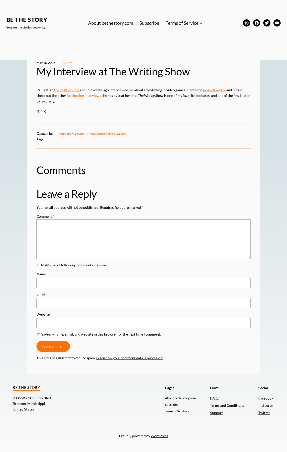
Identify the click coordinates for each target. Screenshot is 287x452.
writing (121, 133)
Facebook (265, 398)
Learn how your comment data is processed (129, 358)
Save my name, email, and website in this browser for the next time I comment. (101, 334)
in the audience (95, 133)
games (80, 133)
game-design (67, 133)
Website (43, 314)
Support (216, 413)
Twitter (264, 413)
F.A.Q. (214, 398)
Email (40, 294)
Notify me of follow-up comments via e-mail (75, 265)
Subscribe (149, 23)
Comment (45, 216)
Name (41, 274)
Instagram (266, 405)
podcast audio (214, 90)
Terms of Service (182, 23)
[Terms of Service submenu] (201, 23)
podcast (111, 133)
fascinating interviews (84, 96)
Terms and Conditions (227, 405)
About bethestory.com (110, 23)
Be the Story (26, 19)
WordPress (159, 436)
